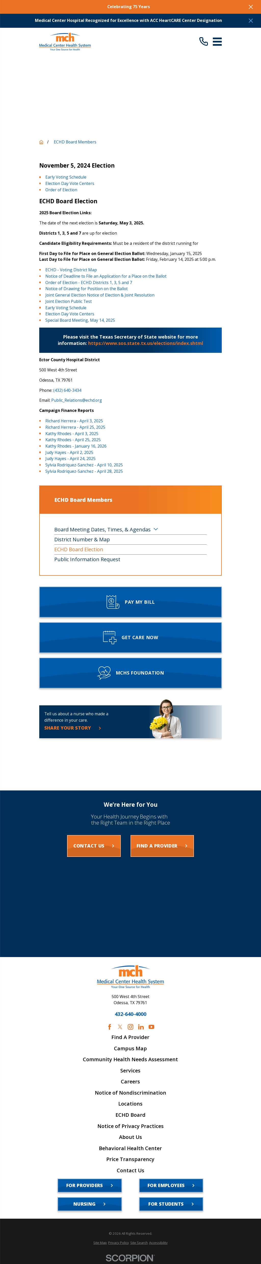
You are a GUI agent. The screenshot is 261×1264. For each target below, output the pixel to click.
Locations (130, 1103)
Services (130, 1070)
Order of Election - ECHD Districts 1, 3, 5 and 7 (88, 282)
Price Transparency (130, 1159)
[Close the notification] (251, 7)
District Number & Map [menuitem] (82, 539)
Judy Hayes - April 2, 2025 (69, 452)
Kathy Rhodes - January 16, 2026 (76, 446)
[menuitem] (100, 1242)
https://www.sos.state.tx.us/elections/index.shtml (145, 343)
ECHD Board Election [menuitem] (78, 549)
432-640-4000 (130, 1014)
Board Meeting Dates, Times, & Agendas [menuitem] (102, 529)
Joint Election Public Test (68, 301)
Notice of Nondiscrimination (130, 1092)
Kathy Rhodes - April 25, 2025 (73, 439)
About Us (130, 1137)
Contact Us (130, 1170)
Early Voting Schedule (65, 177)
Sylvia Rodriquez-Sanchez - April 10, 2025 (84, 465)
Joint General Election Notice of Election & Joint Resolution (99, 295)
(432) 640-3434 (67, 390)
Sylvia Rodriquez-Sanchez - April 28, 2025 (84, 471)
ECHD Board (130, 1115)
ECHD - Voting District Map (71, 270)
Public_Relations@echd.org (76, 400)
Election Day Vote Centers (69, 183)
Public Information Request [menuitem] (87, 559)
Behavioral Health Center (130, 1148)
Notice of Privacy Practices (130, 1126)
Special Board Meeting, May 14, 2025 (80, 320)
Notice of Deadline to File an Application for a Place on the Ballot (105, 276)
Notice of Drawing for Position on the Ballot (86, 288)
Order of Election (61, 190)
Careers (130, 1081)
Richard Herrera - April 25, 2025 (75, 427)
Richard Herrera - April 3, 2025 (74, 421)
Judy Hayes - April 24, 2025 (70, 458)
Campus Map (130, 1048)
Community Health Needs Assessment (130, 1059)
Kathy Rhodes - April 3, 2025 (71, 433)
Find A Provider (130, 1037)
